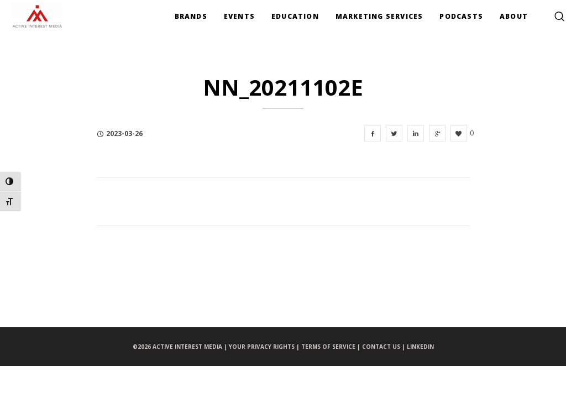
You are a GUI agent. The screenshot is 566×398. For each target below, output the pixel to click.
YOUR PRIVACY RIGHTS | (265, 346)
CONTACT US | (384, 346)
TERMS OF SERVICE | (331, 346)
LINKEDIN (420, 346)
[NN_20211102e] (372, 133)
